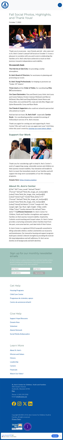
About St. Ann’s (15, 350)
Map (13, 391)
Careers (13, 366)
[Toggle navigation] (60, 5)
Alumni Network (16, 330)
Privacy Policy (16, 419)
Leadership (14, 362)
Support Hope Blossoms (19, 318)
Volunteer (13, 326)
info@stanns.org (21, 397)
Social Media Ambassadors (20, 334)
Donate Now (15, 322)
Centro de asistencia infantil (20, 302)
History (13, 358)
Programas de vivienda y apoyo (21, 298)
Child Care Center (16, 294)
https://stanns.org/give (28, 180)
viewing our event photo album (39, 128)
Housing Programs (17, 290)
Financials (13, 370)
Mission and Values (17, 354)
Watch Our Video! (16, 374)
